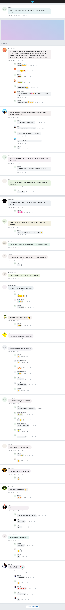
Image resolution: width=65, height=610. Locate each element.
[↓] (24, 15)
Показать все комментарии (32, 572)
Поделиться (27, 15)
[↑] (22, 15)
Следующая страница (32, 606)
